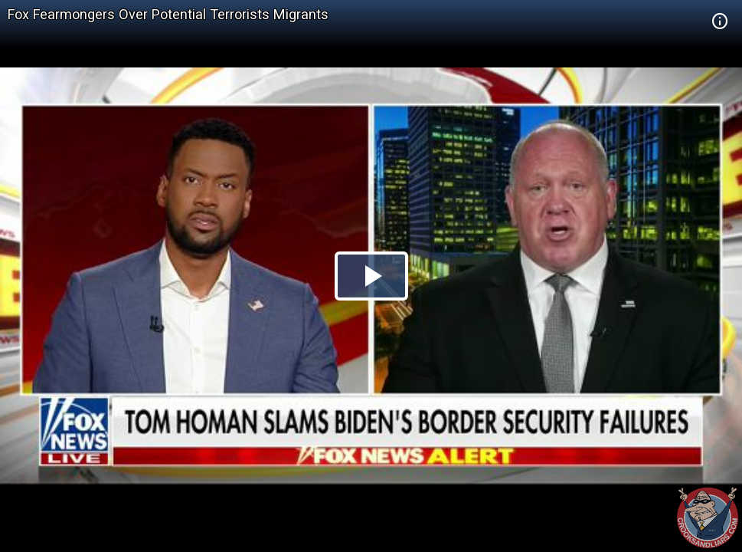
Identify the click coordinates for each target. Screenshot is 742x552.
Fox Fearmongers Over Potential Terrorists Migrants (168, 14)
